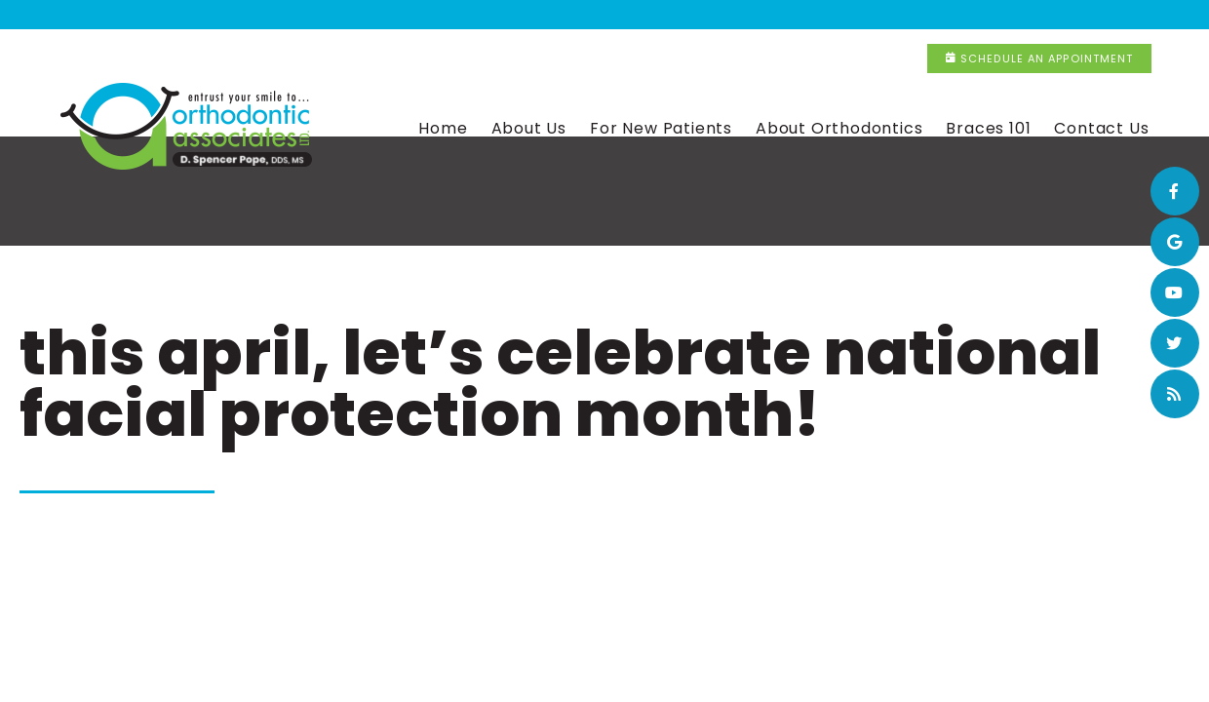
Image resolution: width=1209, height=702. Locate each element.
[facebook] (1174, 191)
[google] (1174, 241)
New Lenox (749, 16)
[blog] (1174, 394)
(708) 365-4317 (618, 16)
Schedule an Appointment (1080, 14)
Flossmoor (483, 16)
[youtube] (1174, 292)
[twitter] (1174, 343)
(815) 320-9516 (879, 16)
